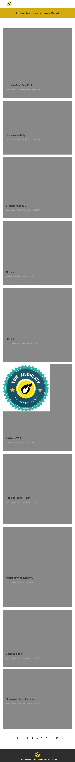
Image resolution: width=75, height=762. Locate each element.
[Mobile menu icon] (67, 4)
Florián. (10, 272)
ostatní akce (10, 90)
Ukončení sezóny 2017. (19, 85)
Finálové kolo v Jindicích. (21, 699)
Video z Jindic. (14, 653)
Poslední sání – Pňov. (18, 497)
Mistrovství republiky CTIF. (21, 577)
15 (57, 738)
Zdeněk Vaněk (50, 13)
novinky (8, 443)
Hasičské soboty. (16, 135)
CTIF (7, 582)
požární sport (11, 343)
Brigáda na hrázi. (16, 205)
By (23, 90)
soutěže (9, 277)
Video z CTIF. (13, 438)
